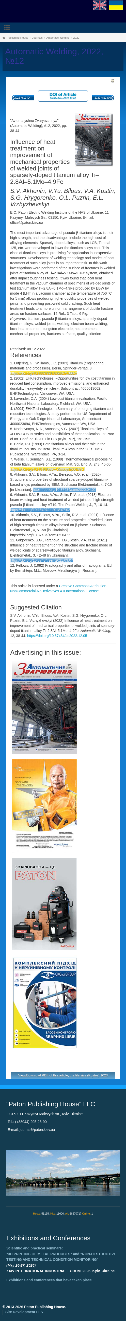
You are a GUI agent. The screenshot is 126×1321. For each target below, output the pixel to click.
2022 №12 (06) (103, 97)
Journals (37, 37)
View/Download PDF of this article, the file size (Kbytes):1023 (63, 1075)
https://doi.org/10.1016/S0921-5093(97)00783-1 (47, 469)
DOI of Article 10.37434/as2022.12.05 (63, 95)
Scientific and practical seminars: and (61, 1254)
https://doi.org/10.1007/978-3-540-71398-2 (43, 373)
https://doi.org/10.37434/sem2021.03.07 (41, 560)
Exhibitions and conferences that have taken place (49, 1280)
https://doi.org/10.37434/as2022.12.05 (57, 636)
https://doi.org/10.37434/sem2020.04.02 (64, 490)
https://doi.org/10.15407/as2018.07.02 (40, 510)
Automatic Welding (58, 37)
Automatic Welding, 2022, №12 (54, 56)
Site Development (24, 1312)
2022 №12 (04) (22, 97)
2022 (76, 37)
